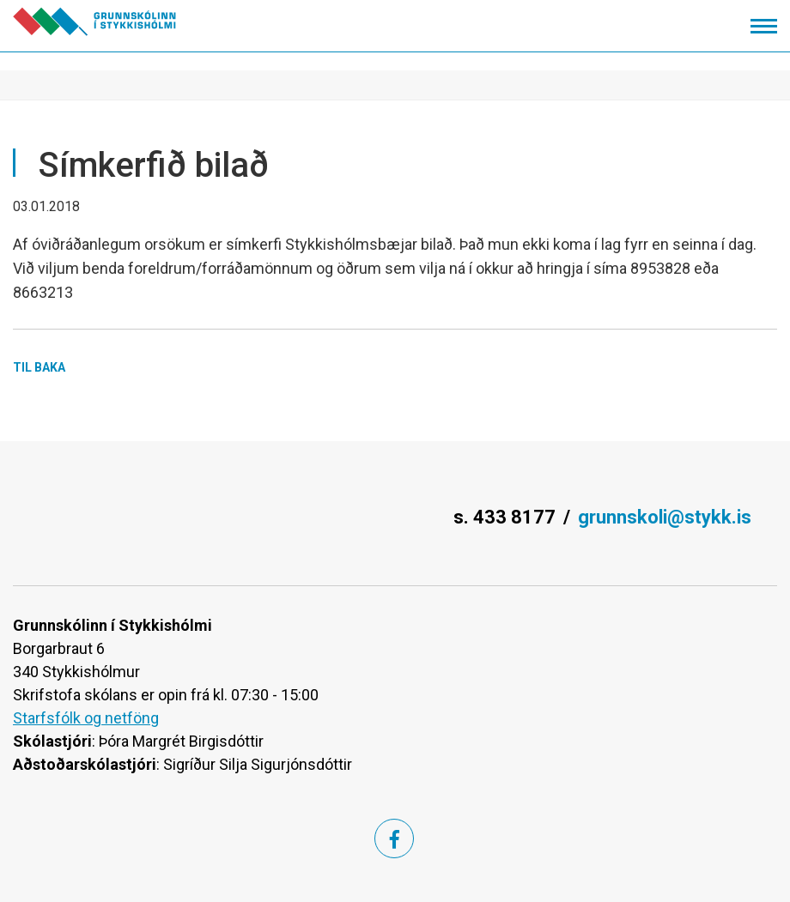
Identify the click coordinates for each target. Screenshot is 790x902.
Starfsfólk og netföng (86, 718)
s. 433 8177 (504, 517)
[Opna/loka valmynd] (764, 26)
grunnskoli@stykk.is (664, 517)
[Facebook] (394, 838)
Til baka (39, 367)
